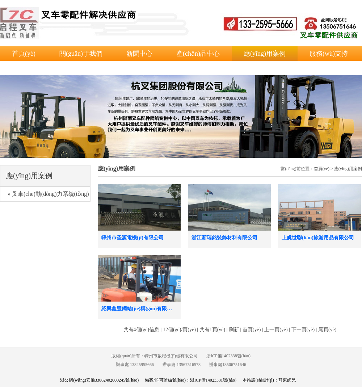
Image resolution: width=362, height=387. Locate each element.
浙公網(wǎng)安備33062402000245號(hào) (99, 380)
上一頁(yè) (276, 329)
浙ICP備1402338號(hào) (228, 355)
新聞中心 (139, 53)
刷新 (234, 329)
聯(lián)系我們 (32, 68)
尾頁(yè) (327, 329)
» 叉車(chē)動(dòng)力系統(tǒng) (48, 194)
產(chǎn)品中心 (198, 53)
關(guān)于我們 (80, 53)
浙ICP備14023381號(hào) (213, 380)
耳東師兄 (287, 380)
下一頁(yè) (303, 329)
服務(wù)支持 (329, 53)
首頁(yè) (23, 53)
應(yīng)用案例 (265, 53)
